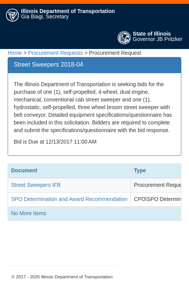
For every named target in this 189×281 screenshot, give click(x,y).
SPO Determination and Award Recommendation (69, 199)
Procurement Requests (55, 53)
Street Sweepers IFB (35, 185)
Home (15, 53)
